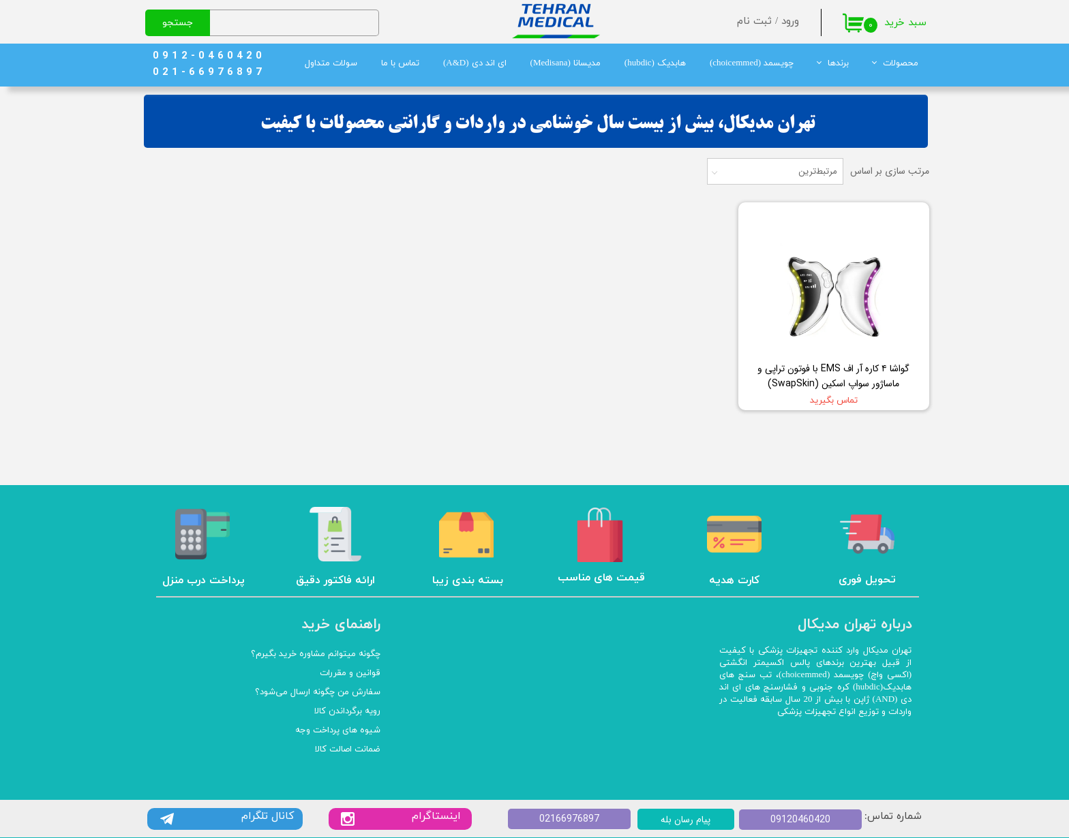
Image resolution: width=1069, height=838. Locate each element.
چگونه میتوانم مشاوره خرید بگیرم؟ (315, 654)
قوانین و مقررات (350, 673)
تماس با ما (400, 63)
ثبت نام (754, 21)
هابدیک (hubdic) (655, 63)
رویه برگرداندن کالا (347, 711)
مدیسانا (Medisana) (565, 63)
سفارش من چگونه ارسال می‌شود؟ (317, 692)
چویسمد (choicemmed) (752, 63)
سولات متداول (331, 63)
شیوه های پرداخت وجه (337, 730)
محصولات (900, 63)
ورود (790, 21)
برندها (838, 63)
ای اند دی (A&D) (475, 63)
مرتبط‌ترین (817, 171)
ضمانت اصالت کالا (347, 749)
